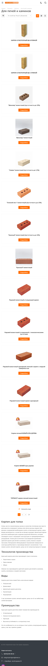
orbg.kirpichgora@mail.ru (12, 657)
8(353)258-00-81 (9, 654)
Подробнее (24, 45)
